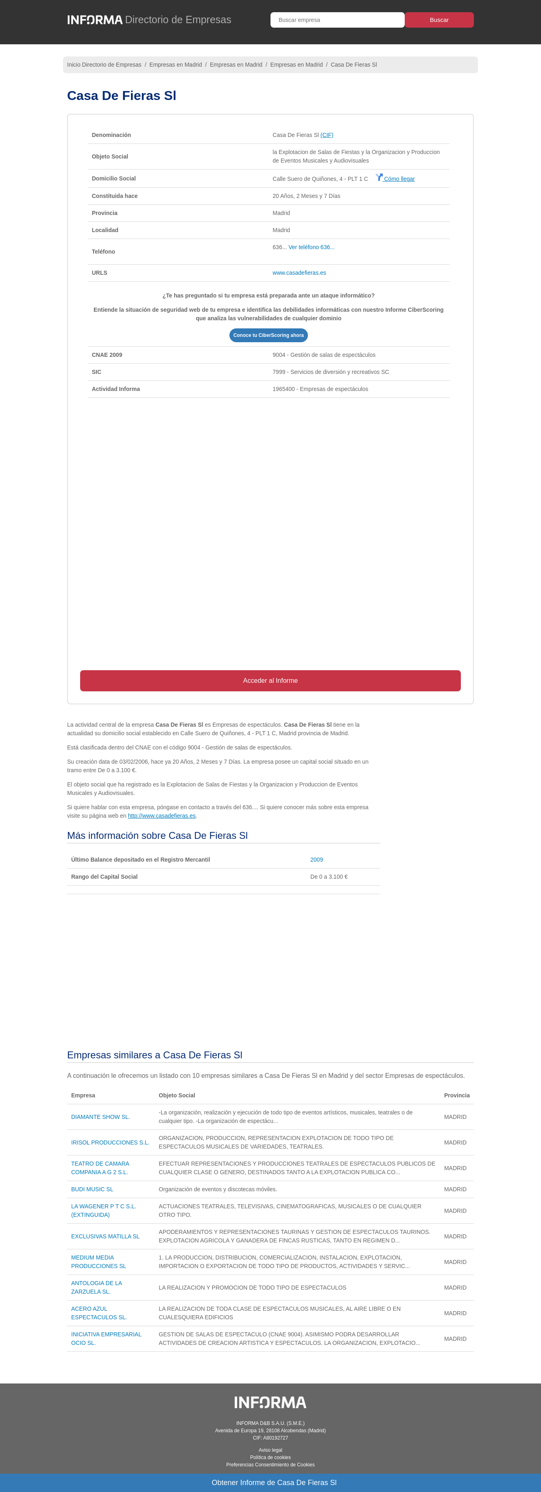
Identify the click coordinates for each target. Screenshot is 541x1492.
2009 (316, 859)
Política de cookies (270, 1457)
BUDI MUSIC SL (92, 1189)
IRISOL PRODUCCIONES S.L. (110, 1142)
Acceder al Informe (270, 680)
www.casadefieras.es (299, 272)
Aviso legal (270, 1450)
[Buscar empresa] (337, 20)
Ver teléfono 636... (311, 247)
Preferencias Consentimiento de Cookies (270, 1465)
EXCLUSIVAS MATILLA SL (105, 1236)
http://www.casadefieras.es (162, 815)
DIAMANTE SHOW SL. (100, 1117)
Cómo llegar (395, 179)
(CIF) (327, 135)
